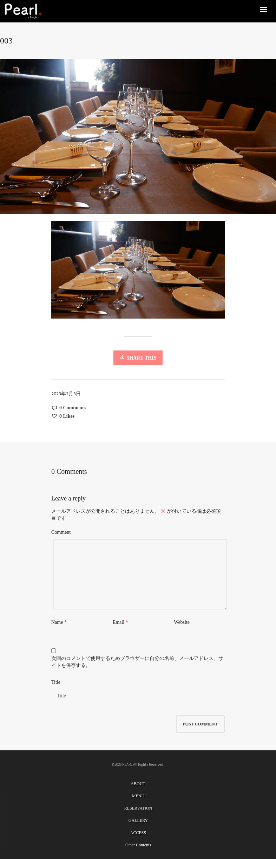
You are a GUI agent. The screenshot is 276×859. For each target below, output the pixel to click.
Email (118, 622)
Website (182, 622)
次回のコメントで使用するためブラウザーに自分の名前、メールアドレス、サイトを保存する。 (137, 662)
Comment (61, 532)
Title (55, 682)
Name (57, 622)
